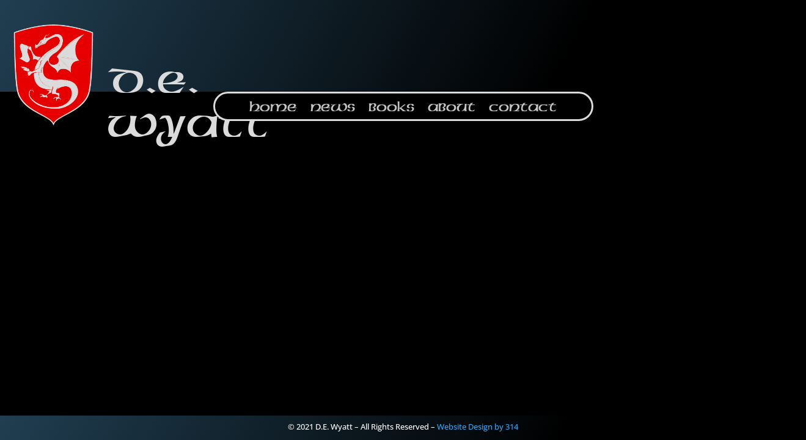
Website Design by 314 (477, 426)
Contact (523, 108)
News (332, 108)
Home (273, 108)
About (451, 108)
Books (391, 108)
